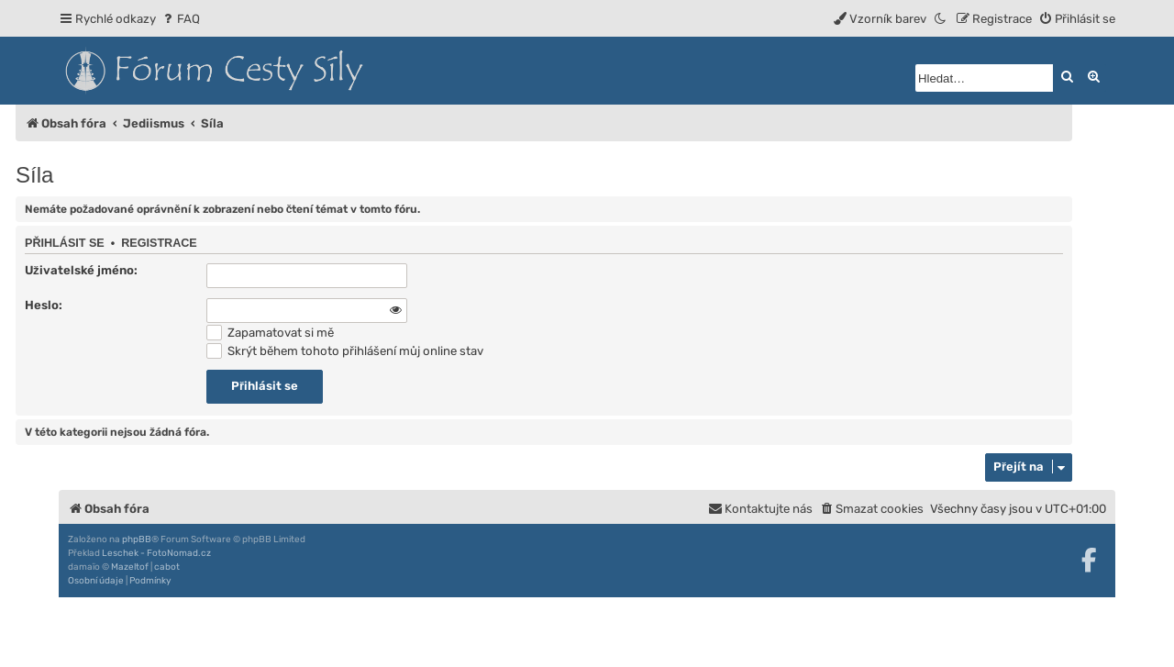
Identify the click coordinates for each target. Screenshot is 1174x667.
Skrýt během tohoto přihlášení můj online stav (344, 351)
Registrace (159, 243)
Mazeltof (130, 567)
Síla (34, 174)
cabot (167, 567)
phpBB (136, 539)
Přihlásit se (65, 243)
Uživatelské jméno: (81, 270)
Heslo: (43, 305)
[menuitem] (180, 19)
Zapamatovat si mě (270, 332)
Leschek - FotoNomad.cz (156, 553)
